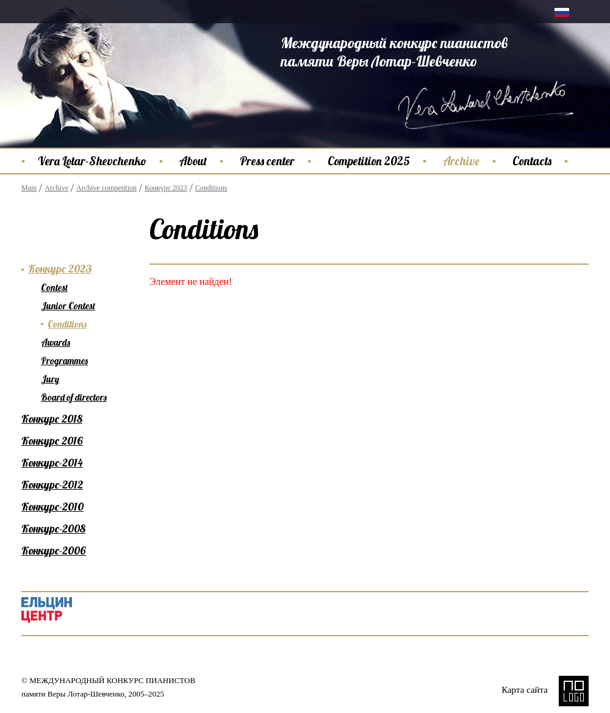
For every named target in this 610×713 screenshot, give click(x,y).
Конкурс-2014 (52, 463)
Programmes (64, 361)
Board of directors (74, 397)
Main (29, 188)
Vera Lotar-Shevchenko (92, 161)
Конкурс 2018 (51, 419)
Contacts (531, 161)
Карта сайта (524, 690)
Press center (267, 161)
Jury (50, 379)
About (193, 161)
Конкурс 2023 (166, 188)
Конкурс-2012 (52, 485)
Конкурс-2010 (52, 507)
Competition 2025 (369, 161)
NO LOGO (574, 691)
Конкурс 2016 (52, 441)
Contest (54, 287)
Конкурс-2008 (53, 528)
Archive (461, 161)
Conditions (211, 188)
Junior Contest (68, 306)
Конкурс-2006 (53, 550)
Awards (55, 342)
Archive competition (106, 188)
